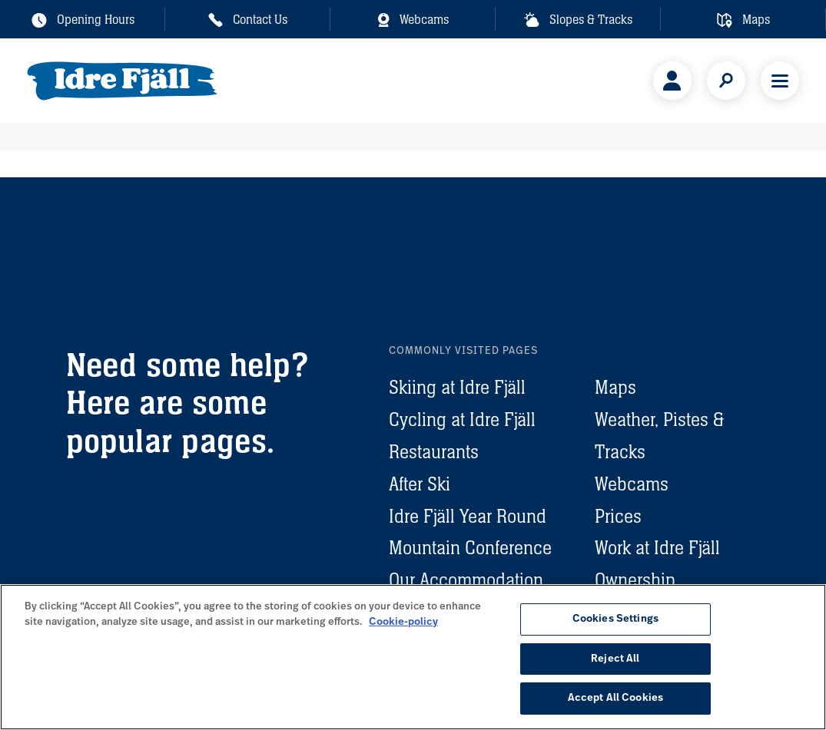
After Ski (419, 484)
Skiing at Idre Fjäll (457, 387)
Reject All (615, 659)
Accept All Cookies (615, 698)
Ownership (635, 580)
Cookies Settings (615, 619)
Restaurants (434, 452)
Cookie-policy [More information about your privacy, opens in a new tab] (403, 622)
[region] (413, 657)
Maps (615, 387)
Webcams (631, 484)
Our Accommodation (466, 580)
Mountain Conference (470, 548)
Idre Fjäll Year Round (467, 516)
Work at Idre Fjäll (657, 548)
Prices (618, 516)
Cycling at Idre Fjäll (462, 419)
